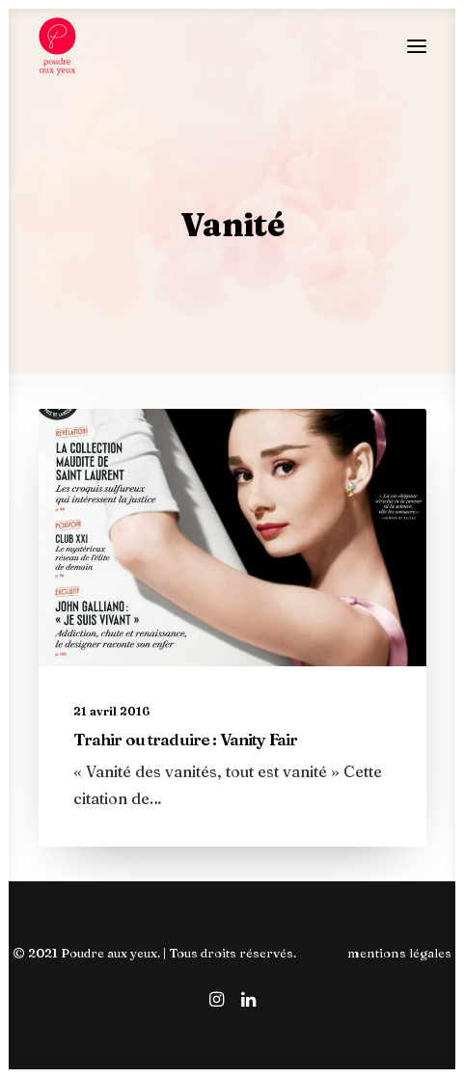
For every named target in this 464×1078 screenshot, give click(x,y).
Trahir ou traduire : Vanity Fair (185, 739)
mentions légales (399, 952)
